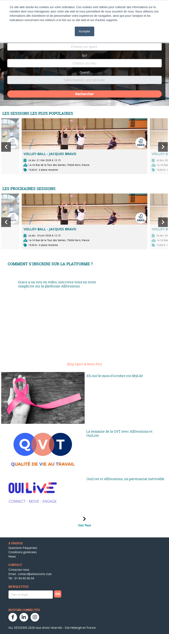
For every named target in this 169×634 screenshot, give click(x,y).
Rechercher (84, 94)
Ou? (84, 55)
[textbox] (84, 47)
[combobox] (84, 47)
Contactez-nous (18, 569)
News (12, 556)
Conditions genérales (22, 552)
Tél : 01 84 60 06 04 (21, 578)
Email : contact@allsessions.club (29, 574)
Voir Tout (84, 525)
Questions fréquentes (22, 548)
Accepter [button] (84, 31)
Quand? (85, 72)
